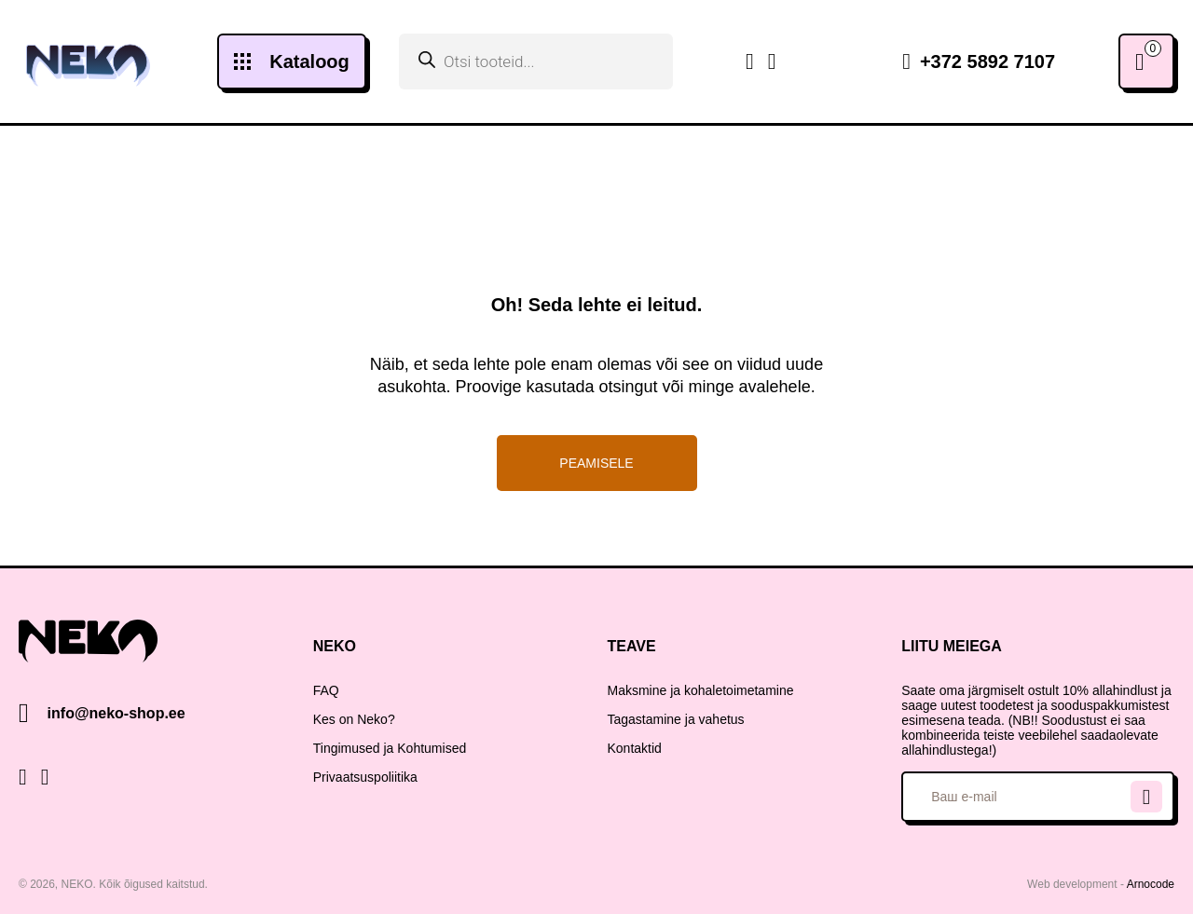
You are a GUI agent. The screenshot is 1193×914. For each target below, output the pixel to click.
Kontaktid (635, 748)
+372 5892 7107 (978, 61)
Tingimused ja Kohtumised (389, 748)
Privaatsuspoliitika (365, 777)
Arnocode (1150, 884)
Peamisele (596, 463)
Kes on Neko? (354, 719)
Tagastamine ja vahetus (676, 719)
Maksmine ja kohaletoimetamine (701, 690)
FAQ (326, 690)
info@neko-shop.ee (116, 713)
